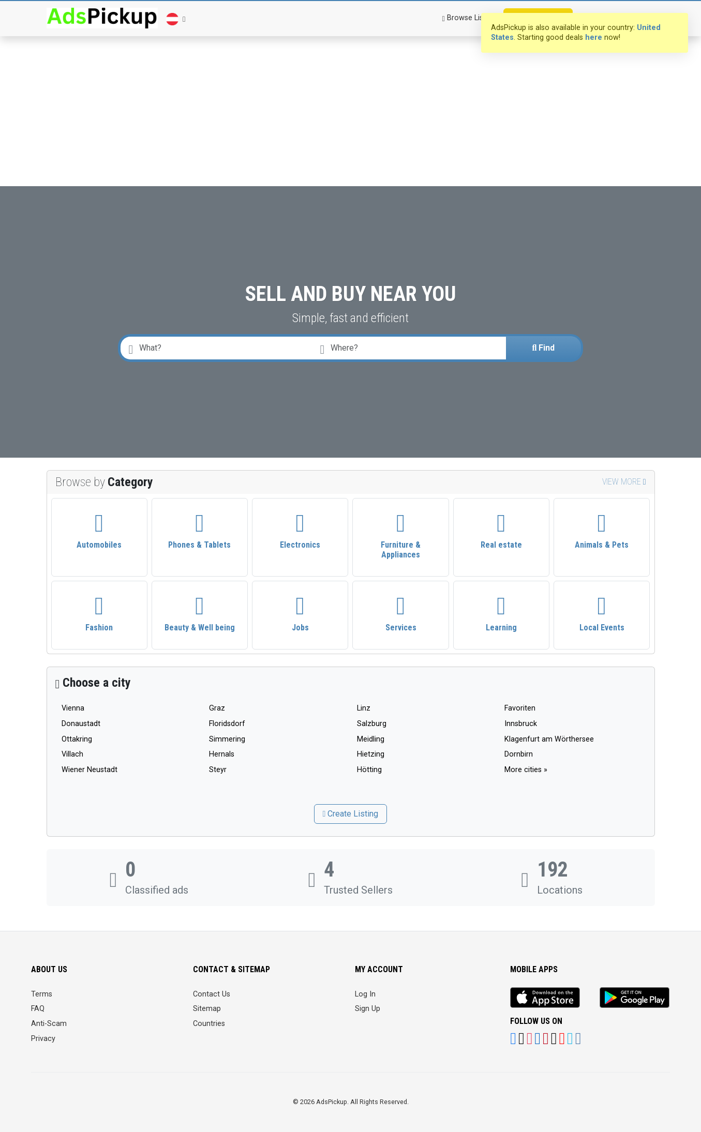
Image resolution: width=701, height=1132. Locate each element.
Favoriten (519, 708)
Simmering (227, 739)
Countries (209, 1023)
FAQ (37, 1008)
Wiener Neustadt (89, 769)
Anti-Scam (49, 1023)
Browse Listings (470, 17)
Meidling (370, 739)
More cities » (525, 769)
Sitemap (207, 1008)
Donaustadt (81, 723)
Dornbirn (518, 754)
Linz (363, 708)
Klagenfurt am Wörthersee (549, 739)
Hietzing (370, 754)
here (593, 37)
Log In (365, 994)
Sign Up (367, 1008)
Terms (41, 994)
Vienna (73, 708)
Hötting (369, 769)
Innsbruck (520, 723)
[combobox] (410, 348)
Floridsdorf (227, 723)
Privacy (43, 1038)
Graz (217, 708)
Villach (72, 754)
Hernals (221, 754)
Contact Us (211, 994)
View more (624, 482)
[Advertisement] (350, 77)
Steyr (218, 769)
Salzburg (371, 723)
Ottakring (77, 739)
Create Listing (351, 814)
